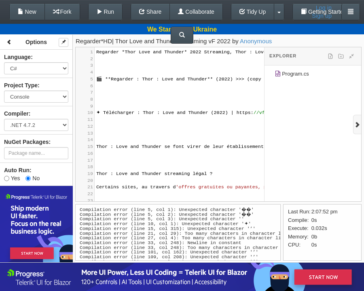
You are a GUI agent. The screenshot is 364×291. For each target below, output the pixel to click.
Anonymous (256, 41)
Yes (12, 178)
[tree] (313, 75)
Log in (324, 7)
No (32, 178)
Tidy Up (252, 11)
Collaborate (196, 11)
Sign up (322, 16)
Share (150, 11)
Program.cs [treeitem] (292, 75)
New (27, 11)
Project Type (21, 85)
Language (17, 57)
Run (105, 11)
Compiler (16, 113)
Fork (62, 11)
